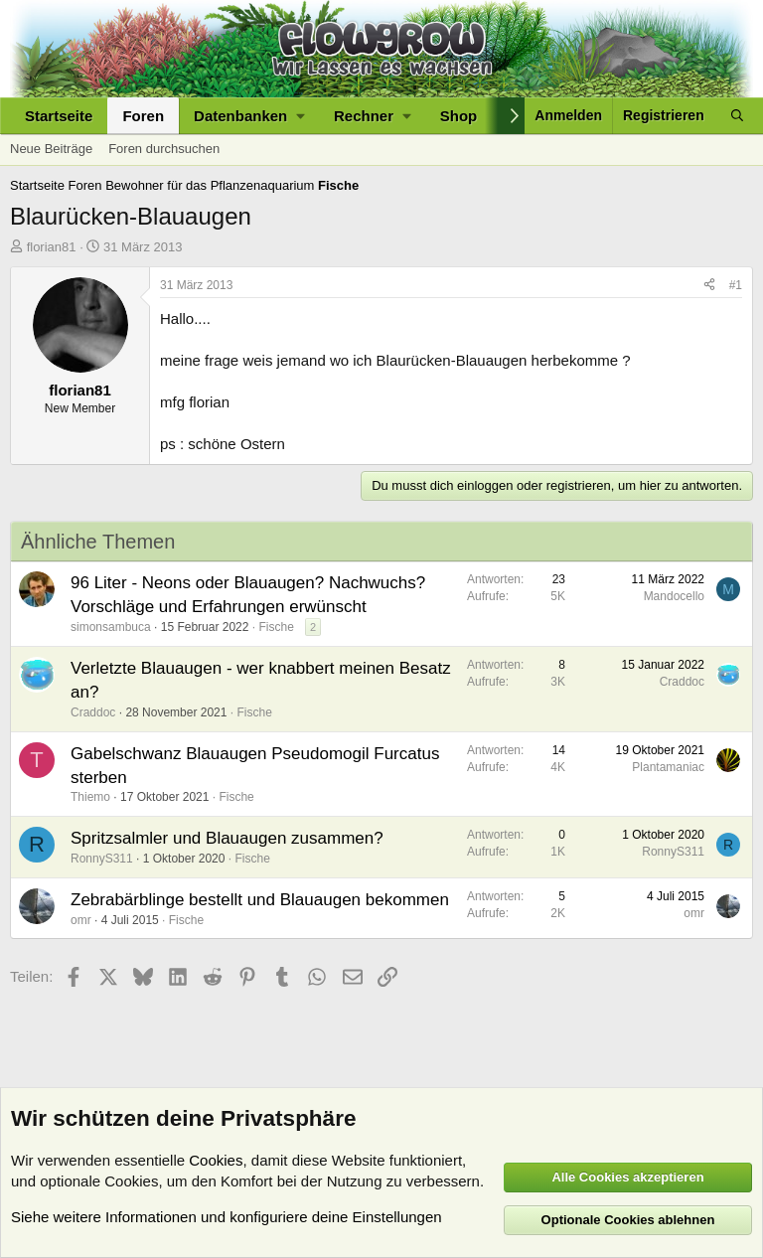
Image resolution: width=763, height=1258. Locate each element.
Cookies (215, 1160)
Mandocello (674, 596)
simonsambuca (111, 627)
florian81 (51, 246)
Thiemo (90, 797)
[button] (249, 115)
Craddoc (93, 712)
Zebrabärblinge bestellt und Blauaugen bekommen (260, 899)
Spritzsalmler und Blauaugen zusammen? (227, 838)
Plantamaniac (668, 767)
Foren (143, 115)
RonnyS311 (102, 858)
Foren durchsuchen (164, 148)
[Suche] (737, 115)
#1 (735, 285)
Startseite (58, 115)
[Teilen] (709, 285)
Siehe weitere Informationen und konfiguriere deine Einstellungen (226, 1216)
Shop (459, 115)
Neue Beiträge (51, 148)
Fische (275, 627)
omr (81, 920)
